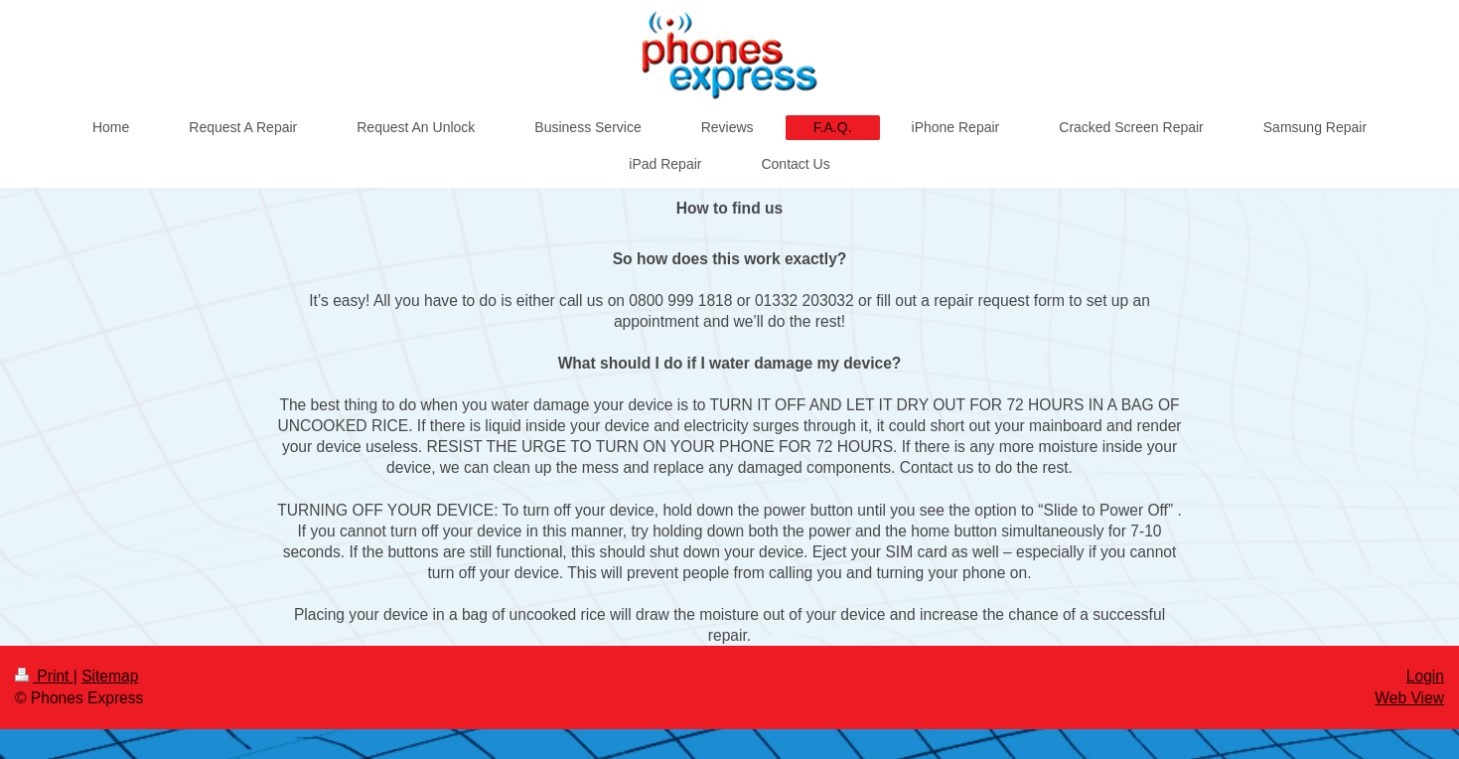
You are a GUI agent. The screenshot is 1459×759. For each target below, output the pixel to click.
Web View (1409, 697)
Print (44, 676)
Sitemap (109, 676)
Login (1425, 676)
